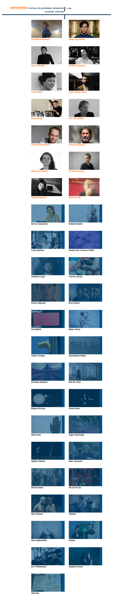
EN (70, 8)
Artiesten (19, 8)
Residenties (58, 8)
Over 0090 (59, 12)
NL (67, 8)
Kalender (49, 12)
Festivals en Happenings (40, 8)
